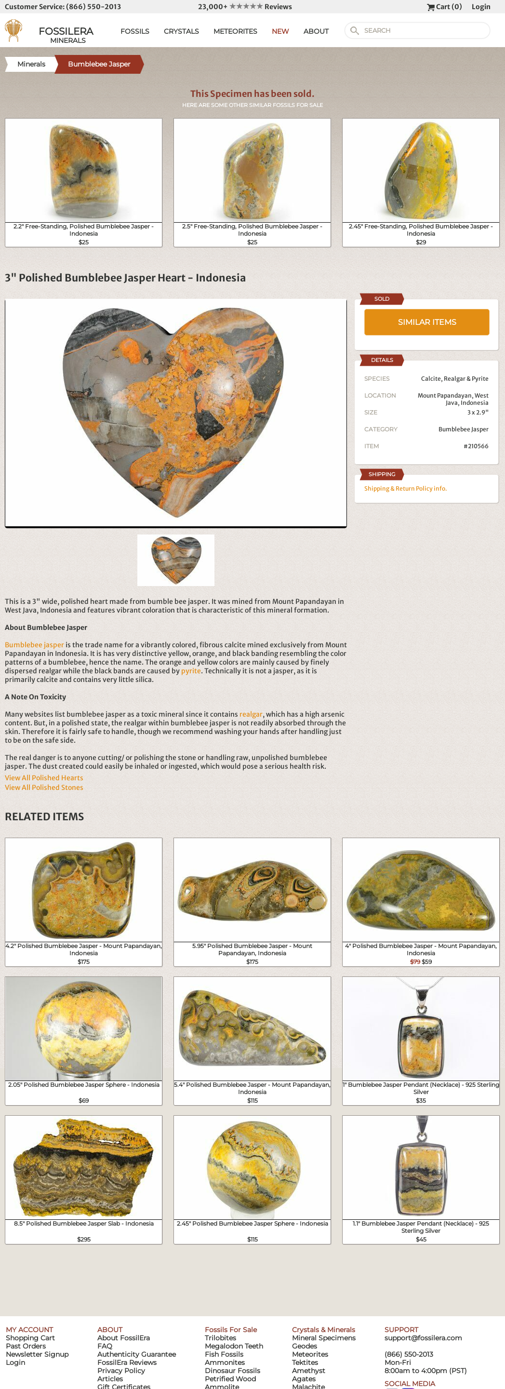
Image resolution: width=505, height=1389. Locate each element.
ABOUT (316, 31)
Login (481, 6)
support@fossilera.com (423, 1338)
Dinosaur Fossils (232, 1370)
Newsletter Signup (37, 1354)
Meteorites (310, 1354)
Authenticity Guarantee (136, 1354)
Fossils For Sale (231, 1329)
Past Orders (26, 1346)
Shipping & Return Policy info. (405, 488)
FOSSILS (134, 31)
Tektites (305, 1362)
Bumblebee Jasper (464, 429)
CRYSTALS (181, 31)
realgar (251, 714)
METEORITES (235, 31)
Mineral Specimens (324, 1338)
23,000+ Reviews (245, 6)
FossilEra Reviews (127, 1362)
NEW (280, 31)
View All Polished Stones (44, 787)
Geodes (304, 1346)
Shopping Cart (30, 1338)
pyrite (191, 671)
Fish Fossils (224, 1354)
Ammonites (225, 1362)
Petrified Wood (230, 1379)
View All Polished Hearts (44, 778)
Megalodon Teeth (234, 1346)
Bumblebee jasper (34, 645)
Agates (304, 1379)
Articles (110, 1379)
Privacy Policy (121, 1370)
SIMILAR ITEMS (427, 322)
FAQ (104, 1346)
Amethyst (308, 1370)
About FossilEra (123, 1338)
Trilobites (220, 1338)
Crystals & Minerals (323, 1329)
